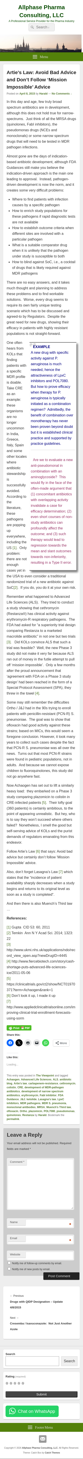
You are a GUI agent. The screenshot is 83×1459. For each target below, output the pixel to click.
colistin (11, 1087)
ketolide (32, 1099)
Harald (43, 93)
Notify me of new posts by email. (31, 1269)
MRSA (41, 1107)
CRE (20, 1087)
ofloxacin (12, 1111)
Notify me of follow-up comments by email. (37, 1263)
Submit (41, 1394)
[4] (37, 693)
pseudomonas (65, 1111)
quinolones (14, 1115)
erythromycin (29, 1095)
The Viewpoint (45, 1075)
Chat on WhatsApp (36, 1411)
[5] (44, 802)
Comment (17, 1162)
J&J (22, 1099)
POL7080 (49, 1111)
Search (10, 1354)
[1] (15, 548)
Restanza (28, 1115)
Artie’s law (20, 1083)
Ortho (23, 1111)
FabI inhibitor (48, 1095)
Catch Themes (52, 1453)
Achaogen (13, 1079)
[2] (15, 587)
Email (13, 1238)
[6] (38, 851)
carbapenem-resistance (43, 1083)
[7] (61, 872)
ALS (55, 1079)
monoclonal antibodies (21, 1107)
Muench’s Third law (58, 1107)
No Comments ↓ (62, 93)
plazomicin (35, 1111)
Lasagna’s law (47, 1099)
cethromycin (67, 1083)
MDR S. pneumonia (54, 1103)
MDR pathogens (30, 1103)
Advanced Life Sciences (36, 1079)
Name (14, 1222)
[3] (9, 642)
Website (15, 1254)
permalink (13, 1119)
